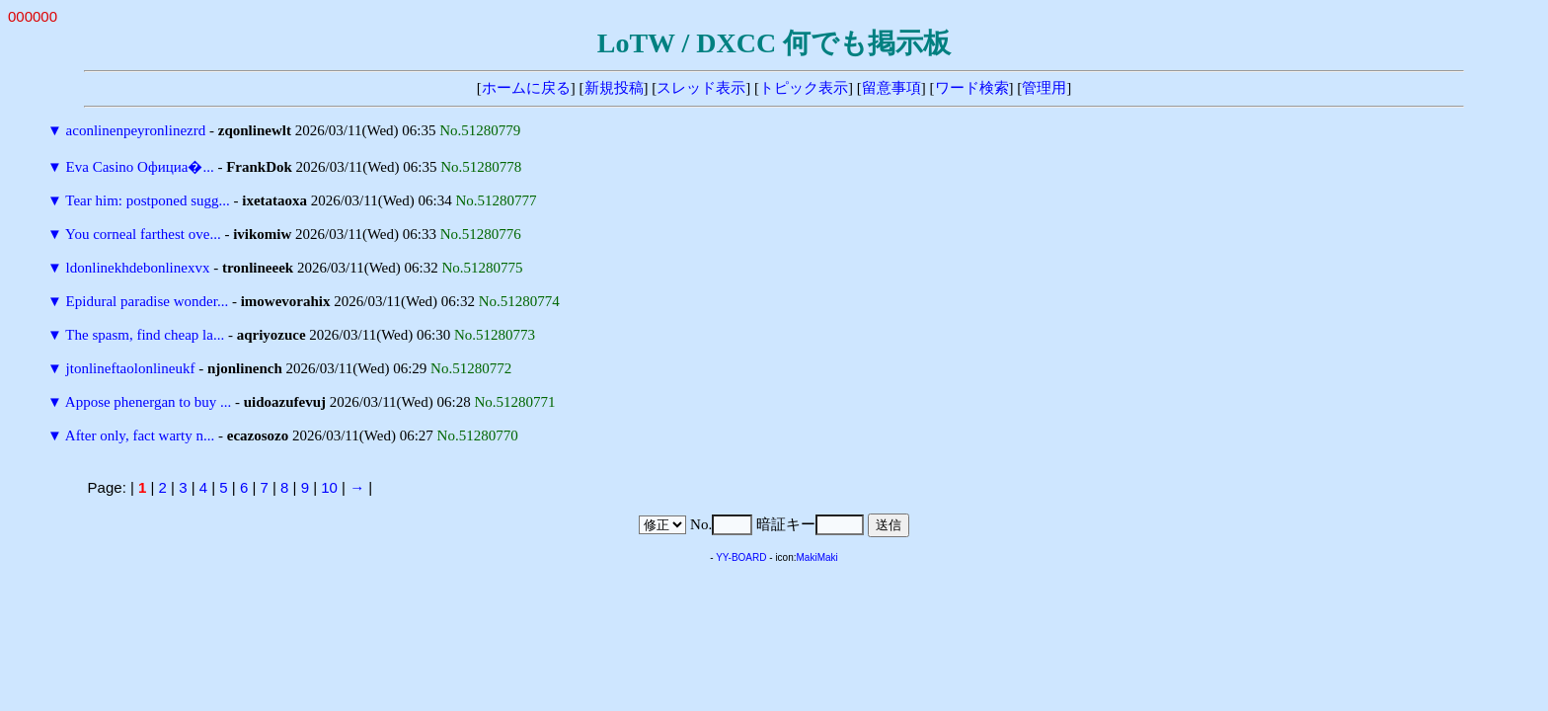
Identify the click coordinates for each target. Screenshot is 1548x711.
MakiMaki (817, 557)
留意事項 (891, 88)
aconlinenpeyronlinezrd (136, 130)
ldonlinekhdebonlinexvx (138, 268)
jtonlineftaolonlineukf (130, 368)
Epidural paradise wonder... (147, 301)
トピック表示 (803, 88)
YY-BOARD (741, 557)
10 (329, 487)
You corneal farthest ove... (143, 234)
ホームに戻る (526, 88)
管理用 (1044, 88)
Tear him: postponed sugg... (147, 200)
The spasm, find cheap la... (144, 335)
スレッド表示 (701, 88)
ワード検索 (972, 88)
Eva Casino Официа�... (140, 167)
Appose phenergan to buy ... (148, 402)
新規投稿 (614, 88)
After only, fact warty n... (139, 435)
